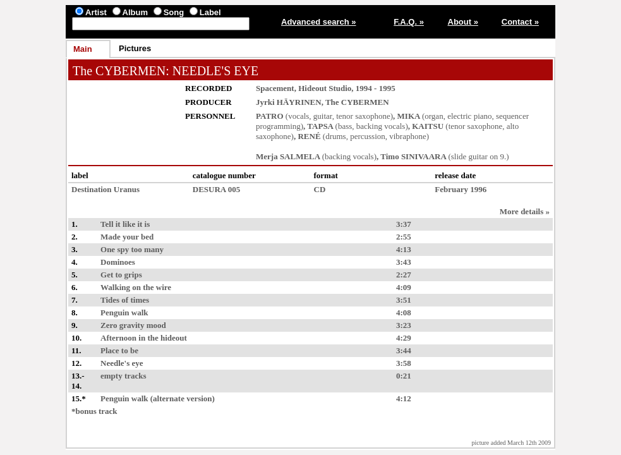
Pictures (135, 48)
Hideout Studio (324, 88)
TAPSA (320, 126)
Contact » (520, 22)
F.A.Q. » (409, 22)
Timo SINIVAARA (413, 156)
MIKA (408, 116)
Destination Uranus (105, 189)
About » (463, 22)
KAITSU (427, 126)
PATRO (270, 116)
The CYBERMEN (119, 71)
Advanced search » (318, 22)
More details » (525, 211)
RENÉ (309, 136)
